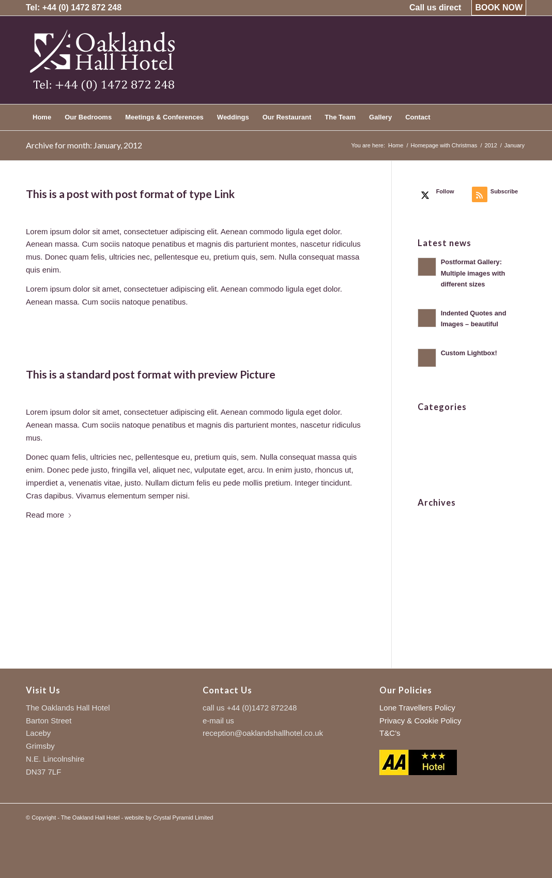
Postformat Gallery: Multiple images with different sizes (473, 273)
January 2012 (441, 530)
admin (170, 207)
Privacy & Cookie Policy (420, 720)
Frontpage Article (154, 388)
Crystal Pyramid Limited (183, 817)
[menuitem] (435, 7)
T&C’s (390, 733)
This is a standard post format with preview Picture (150, 374)
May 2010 (435, 607)
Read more (49, 514)
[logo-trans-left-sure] (114, 60)
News (138, 207)
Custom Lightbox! (469, 353)
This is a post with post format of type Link (130, 193)
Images (430, 434)
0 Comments (99, 207)
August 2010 (439, 594)
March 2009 (438, 619)
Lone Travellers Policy (417, 707)
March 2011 (438, 543)
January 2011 (441, 568)
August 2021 (439, 517)
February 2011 (443, 556)
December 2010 (445, 581)
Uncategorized (443, 460)
